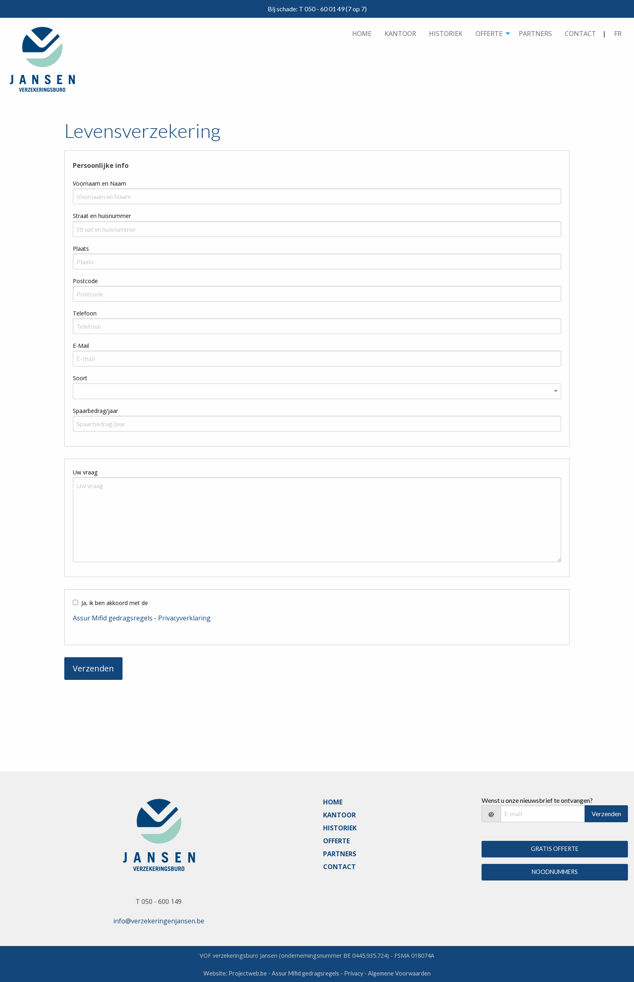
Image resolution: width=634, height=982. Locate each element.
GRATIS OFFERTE (555, 848)
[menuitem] (362, 34)
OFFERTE (489, 33)
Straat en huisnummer (102, 216)
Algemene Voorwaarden (399, 973)
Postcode (85, 281)
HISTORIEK (446, 33)
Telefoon (85, 313)
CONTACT (580, 33)
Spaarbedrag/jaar (95, 411)
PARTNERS (535, 33)
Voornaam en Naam (99, 183)
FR (617, 33)
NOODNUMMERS (555, 871)
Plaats (81, 248)
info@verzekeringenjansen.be (158, 920)
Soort (80, 378)
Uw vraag (85, 472)
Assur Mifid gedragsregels (112, 618)
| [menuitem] (615, 34)
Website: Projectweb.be (235, 973)
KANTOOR (400, 33)
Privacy (353, 973)
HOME (362, 33)
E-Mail (81, 345)
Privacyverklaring (184, 618)
